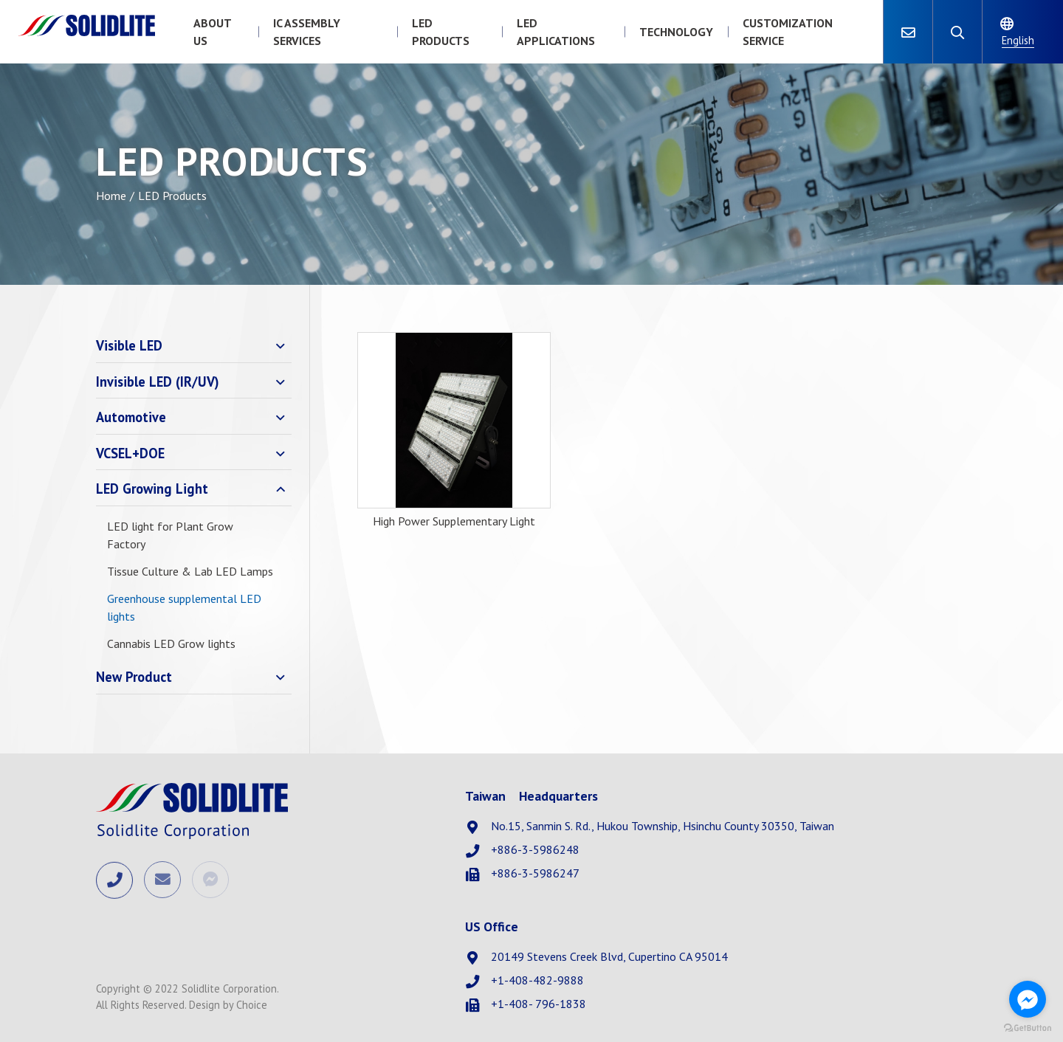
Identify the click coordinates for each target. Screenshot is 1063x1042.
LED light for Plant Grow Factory (170, 535)
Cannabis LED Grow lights (171, 643)
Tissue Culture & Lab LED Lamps (190, 571)
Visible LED (129, 345)
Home (111, 195)
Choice (251, 1005)
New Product (134, 677)
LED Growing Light (152, 488)
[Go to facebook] (1027, 999)
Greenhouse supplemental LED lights (184, 607)
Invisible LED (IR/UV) (157, 381)
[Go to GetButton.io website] (1027, 1027)
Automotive (131, 417)
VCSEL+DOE (130, 453)
